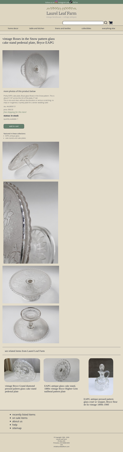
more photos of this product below (19, 91)
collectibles (86, 28)
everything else (108, 28)
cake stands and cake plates (15, 138)
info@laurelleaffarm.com (61, 446)
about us (17, 421)
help (14, 424)
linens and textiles (63, 28)
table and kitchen (36, 28)
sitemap (17, 428)
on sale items (20, 418)
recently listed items (23, 414)
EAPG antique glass (12, 136)
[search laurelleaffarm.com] (106, 23)
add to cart (14, 126)
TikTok (75, 2)
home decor (13, 28)
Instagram (62, 2)
